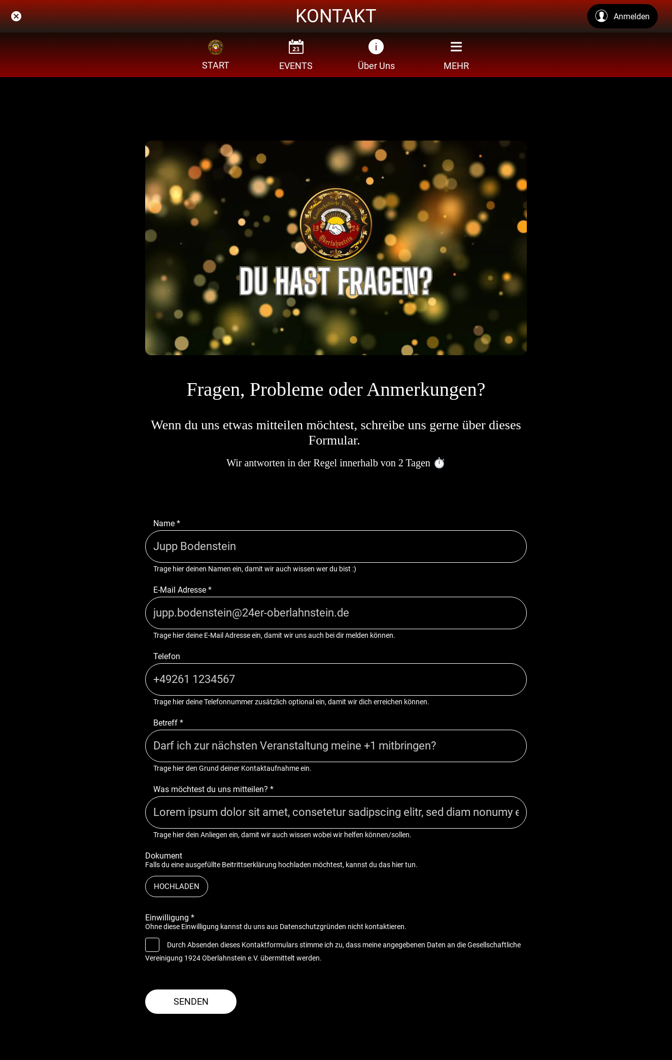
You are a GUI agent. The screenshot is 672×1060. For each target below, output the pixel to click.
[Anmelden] (622, 16)
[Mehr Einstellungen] (456, 55)
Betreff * (168, 723)
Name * (166, 523)
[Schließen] (16, 16)
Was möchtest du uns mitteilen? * (213, 789)
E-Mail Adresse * (182, 590)
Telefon (166, 656)
